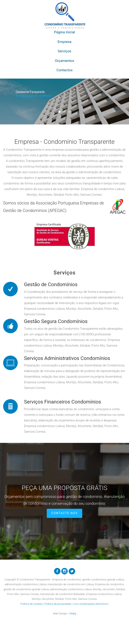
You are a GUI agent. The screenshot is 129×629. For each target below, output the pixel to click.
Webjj (73, 613)
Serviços (64, 51)
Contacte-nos (64, 513)
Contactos (64, 70)
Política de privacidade (57, 603)
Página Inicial (64, 32)
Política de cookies (31, 603)
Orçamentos (64, 61)
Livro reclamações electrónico (91, 603)
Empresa (65, 42)
